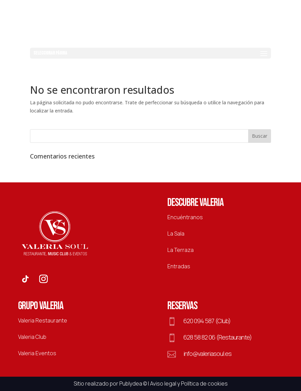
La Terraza (180, 250)
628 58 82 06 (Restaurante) (217, 337)
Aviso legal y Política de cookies (189, 383)
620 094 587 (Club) (206, 321)
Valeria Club (32, 337)
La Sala (175, 233)
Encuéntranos (185, 217)
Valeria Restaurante (42, 320)
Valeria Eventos (37, 353)
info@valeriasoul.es (207, 353)
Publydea (130, 383)
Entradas (178, 266)
